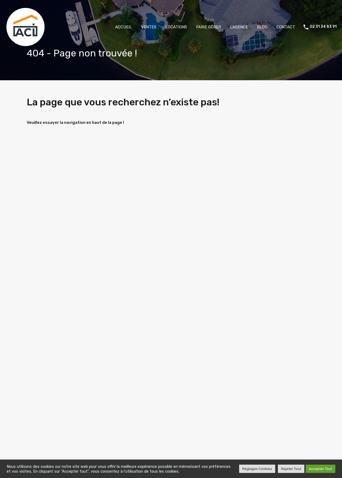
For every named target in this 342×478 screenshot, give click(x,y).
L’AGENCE (239, 27)
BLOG (262, 27)
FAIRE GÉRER (208, 27)
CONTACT (286, 27)
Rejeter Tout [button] (291, 469)
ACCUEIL (123, 27)
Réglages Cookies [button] (257, 469)
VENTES (148, 27)
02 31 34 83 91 (323, 27)
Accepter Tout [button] (320, 469)
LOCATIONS (176, 27)
